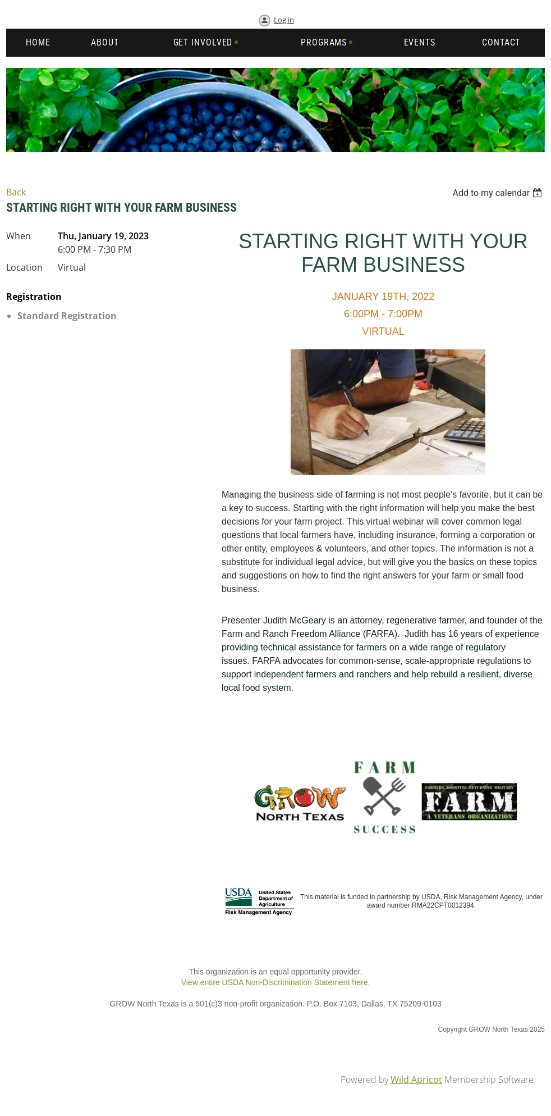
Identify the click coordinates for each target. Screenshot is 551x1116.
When (18, 236)
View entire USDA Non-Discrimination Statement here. (275, 982)
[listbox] (498, 193)
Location (24, 267)
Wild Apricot (416, 1079)
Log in (284, 20)
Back (16, 192)
